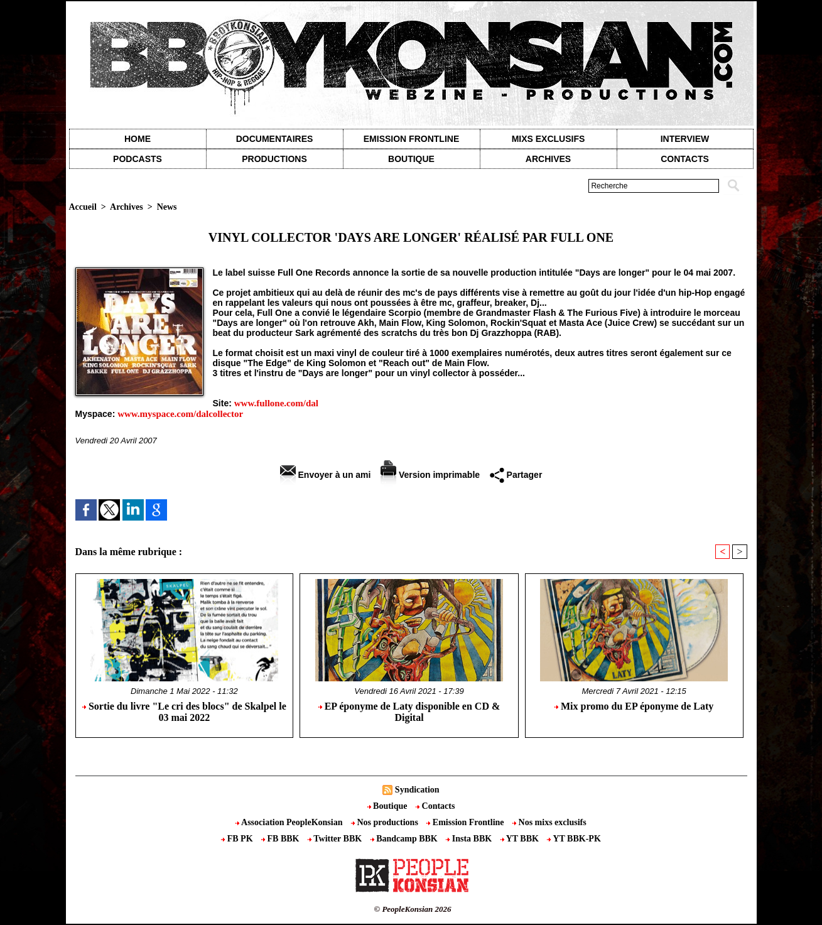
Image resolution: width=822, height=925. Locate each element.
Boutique (411, 159)
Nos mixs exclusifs (549, 822)
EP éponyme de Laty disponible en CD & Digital (409, 712)
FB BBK (281, 838)
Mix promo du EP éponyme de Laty (633, 706)
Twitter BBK (336, 838)
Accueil (83, 207)
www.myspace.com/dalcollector (180, 414)
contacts (685, 159)
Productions (274, 159)
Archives (548, 159)
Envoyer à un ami (325, 475)
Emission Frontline (411, 139)
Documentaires (274, 139)
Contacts (435, 806)
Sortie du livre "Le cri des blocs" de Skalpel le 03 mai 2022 (184, 712)
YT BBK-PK (573, 838)
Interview (685, 139)
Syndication (417, 789)
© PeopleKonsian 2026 (412, 909)
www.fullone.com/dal (276, 403)
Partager (516, 475)
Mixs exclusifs (548, 139)
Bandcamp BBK (405, 838)
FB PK (238, 838)
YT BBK (520, 838)
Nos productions (385, 822)
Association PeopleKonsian (290, 822)
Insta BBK (470, 838)
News (167, 207)
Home (137, 139)
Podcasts (137, 159)
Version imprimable (430, 475)
